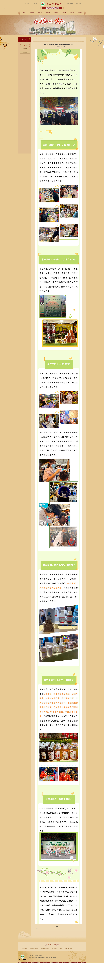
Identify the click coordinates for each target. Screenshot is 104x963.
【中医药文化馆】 (26, 3)
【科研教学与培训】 (69, 3)
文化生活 (25, 45)
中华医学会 (24, 948)
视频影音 (72, 12)
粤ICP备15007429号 (52, 957)
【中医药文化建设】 (78, 3)
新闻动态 (48, 12)
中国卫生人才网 (68, 948)
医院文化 (64, 12)
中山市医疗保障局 (45, 948)
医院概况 (32, 12)
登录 (37, 928)
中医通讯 (25, 48)
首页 (24, 12)
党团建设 (80, 12)
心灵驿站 (25, 52)
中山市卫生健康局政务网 (57, 948)
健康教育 (56, 12)
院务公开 (40, 12)
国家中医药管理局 (34, 948)
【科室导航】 (35, 3)
